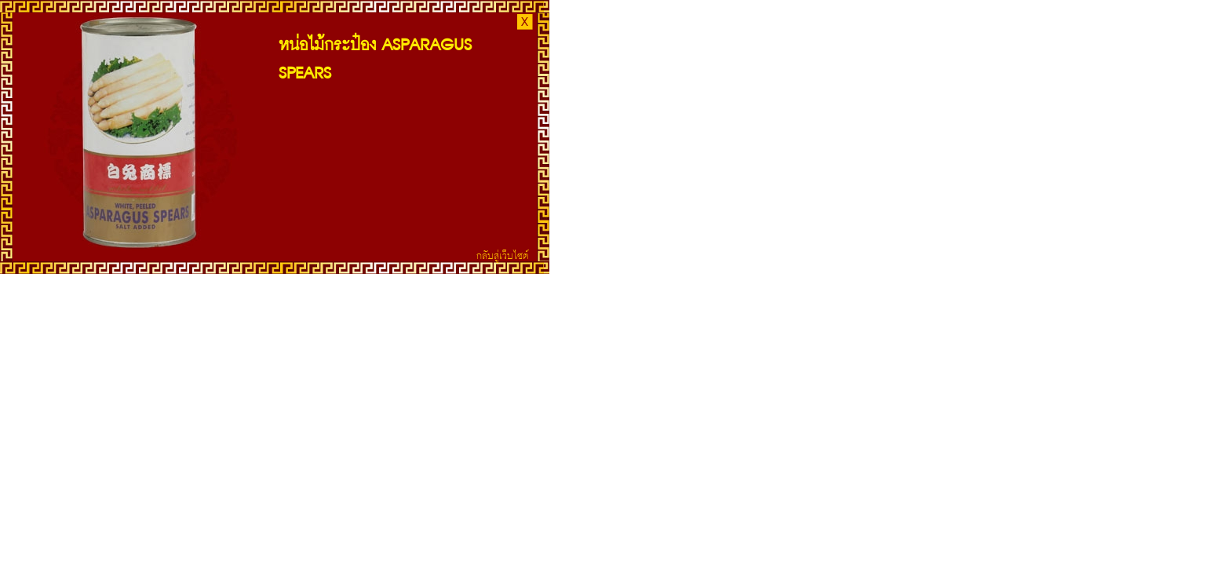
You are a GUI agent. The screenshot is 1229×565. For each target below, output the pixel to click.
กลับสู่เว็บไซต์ (502, 255)
